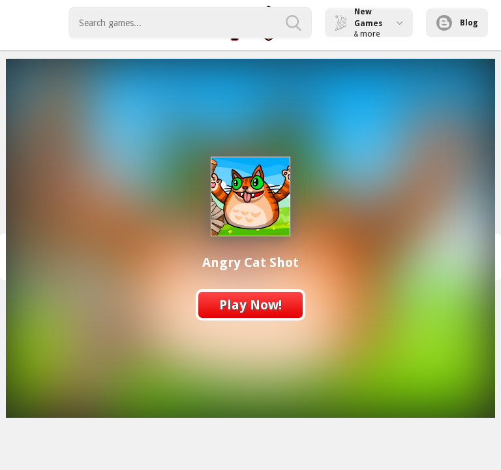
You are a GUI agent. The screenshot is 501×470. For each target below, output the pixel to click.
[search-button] (293, 23)
